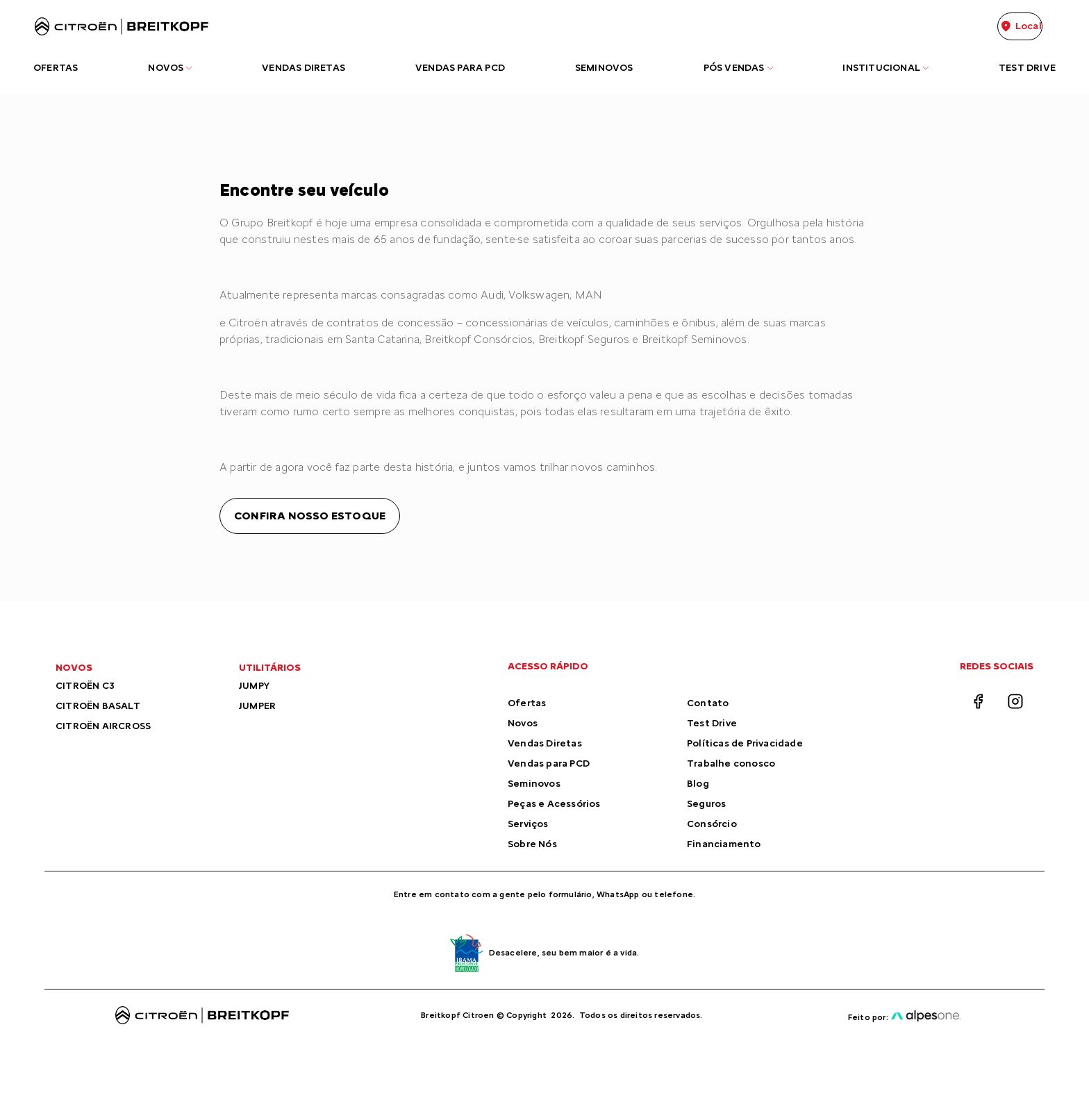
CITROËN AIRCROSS (103, 726)
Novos (523, 723)
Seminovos (534, 784)
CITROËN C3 (85, 686)
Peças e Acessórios (554, 804)
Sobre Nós (532, 844)
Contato (708, 703)
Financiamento (724, 844)
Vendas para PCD (549, 763)
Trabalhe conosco (731, 763)
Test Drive (712, 723)
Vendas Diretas (545, 743)
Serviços (528, 824)
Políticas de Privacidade (745, 743)
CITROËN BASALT (98, 706)
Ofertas (527, 703)
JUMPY (254, 686)
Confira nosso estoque (309, 515)
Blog (698, 784)
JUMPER (257, 706)
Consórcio (712, 824)
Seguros (706, 804)
